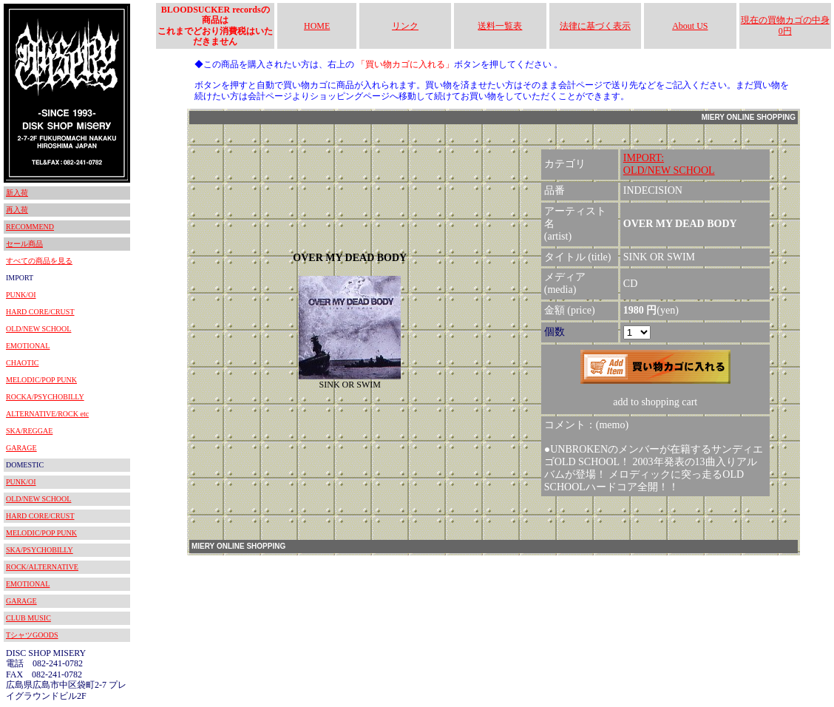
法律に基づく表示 (595, 26)
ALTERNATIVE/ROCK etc (47, 414)
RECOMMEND (30, 227)
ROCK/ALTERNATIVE (42, 567)
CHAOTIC (22, 363)
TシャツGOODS (32, 635)
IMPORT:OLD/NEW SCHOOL (669, 164)
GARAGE (21, 448)
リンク (405, 26)
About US (690, 26)
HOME (317, 26)
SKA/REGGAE (29, 431)
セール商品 (24, 244)
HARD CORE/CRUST (40, 312)
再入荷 (17, 210)
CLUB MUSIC (28, 618)
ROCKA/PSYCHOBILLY (45, 397)
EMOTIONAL (28, 346)
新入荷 (17, 193)
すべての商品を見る (39, 261)
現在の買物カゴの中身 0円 (785, 25)
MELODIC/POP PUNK (41, 380)
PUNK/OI (21, 295)
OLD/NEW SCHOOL (38, 329)
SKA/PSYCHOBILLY (39, 550)
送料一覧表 (500, 26)
